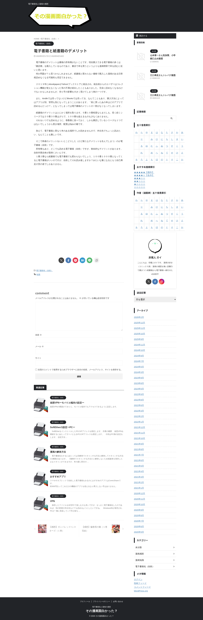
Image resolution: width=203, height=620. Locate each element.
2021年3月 (138, 477)
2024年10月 (139, 350)
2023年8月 (138, 383)
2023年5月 (138, 389)
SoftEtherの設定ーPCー (62, 427)
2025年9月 (138, 339)
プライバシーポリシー (101, 601)
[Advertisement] (79, 191)
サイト (38, 357)
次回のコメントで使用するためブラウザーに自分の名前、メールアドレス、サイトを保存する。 (80, 369)
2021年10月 (139, 438)
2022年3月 (138, 411)
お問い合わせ (118, 601)
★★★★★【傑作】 (144, 172)
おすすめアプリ (58, 476)
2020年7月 (138, 521)
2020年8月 (138, 515)
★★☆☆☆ (139, 181)
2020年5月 (138, 532)
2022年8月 (138, 400)
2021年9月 (138, 444)
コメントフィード (142, 587)
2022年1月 (138, 422)
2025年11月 (139, 328)
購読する (141, 36)
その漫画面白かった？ (101, 611)
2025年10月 (139, 334)
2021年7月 (138, 455)
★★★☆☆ (139, 178)
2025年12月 (139, 323)
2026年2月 (138, 317)
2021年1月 (138, 488)
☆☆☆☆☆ (139, 187)
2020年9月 (138, 510)
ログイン (138, 579)
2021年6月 (138, 460)
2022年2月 (138, 416)
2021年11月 (139, 433)
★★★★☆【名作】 (144, 175)
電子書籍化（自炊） (44, 270)
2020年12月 (139, 493)
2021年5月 (138, 466)
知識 (38, 274)
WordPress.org (140, 591)
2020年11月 (139, 499)
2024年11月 (139, 345)
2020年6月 (138, 526)
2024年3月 (138, 372)
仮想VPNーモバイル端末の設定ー (67, 402)
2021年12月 (139, 427)
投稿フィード (140, 583)
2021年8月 (138, 449)
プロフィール (85, 601)
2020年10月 (139, 504)
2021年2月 (138, 482)
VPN (52, 501)
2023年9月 (138, 378)
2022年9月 (138, 394)
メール (39, 346)
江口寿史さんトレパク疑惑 (162, 75)
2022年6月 (138, 405)
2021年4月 (138, 471)
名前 (38, 334)
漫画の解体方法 (58, 451)
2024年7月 (138, 361)
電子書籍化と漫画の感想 (101, 607)
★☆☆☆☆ (139, 184)
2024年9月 (138, 356)
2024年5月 (138, 367)
